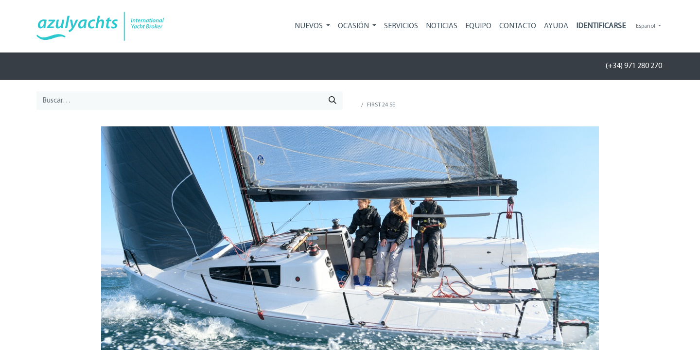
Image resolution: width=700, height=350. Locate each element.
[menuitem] (401, 26)
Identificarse (601, 26)
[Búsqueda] (332, 100)
